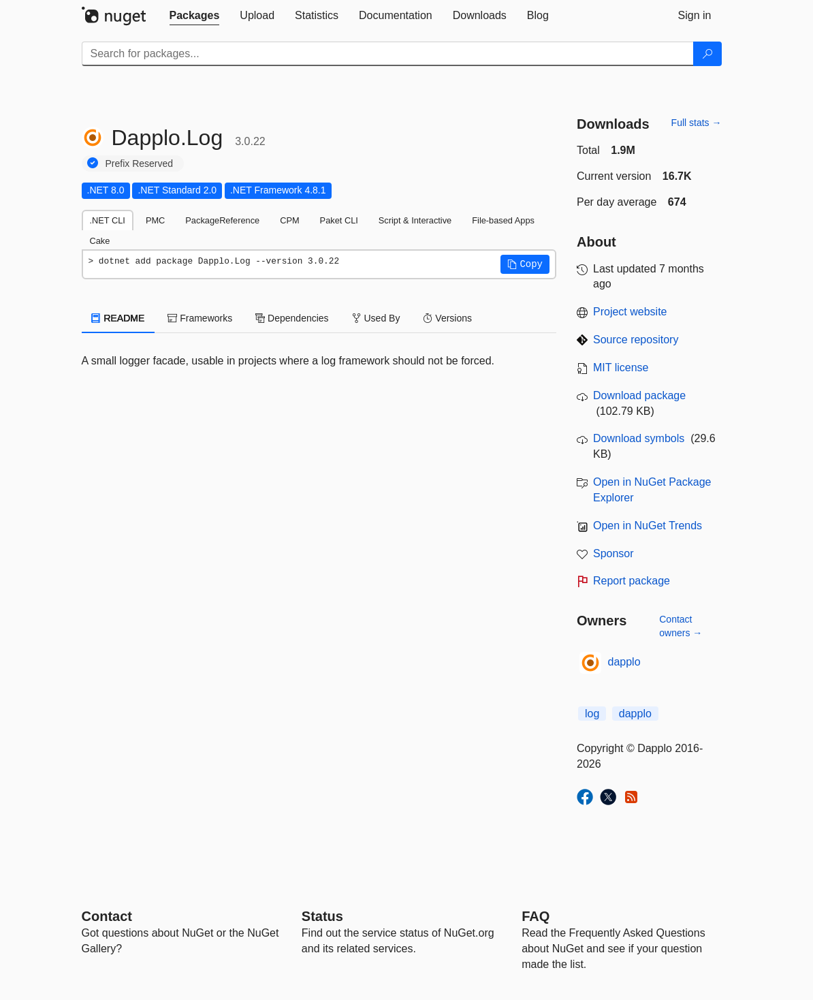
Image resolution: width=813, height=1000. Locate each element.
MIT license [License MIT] (621, 367)
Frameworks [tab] (200, 318)
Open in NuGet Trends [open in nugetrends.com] (647, 525)
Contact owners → (680, 626)
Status (322, 916)
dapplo (624, 662)
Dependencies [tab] (291, 318)
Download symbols (638, 438)
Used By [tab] (376, 318)
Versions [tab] (447, 318)
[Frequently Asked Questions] (535, 916)
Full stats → (696, 122)
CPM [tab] (289, 220)
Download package (639, 395)
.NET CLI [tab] (107, 220)
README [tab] (118, 318)
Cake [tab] (100, 241)
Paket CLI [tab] (339, 220)
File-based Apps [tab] (503, 220)
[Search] (707, 54)
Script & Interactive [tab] (415, 220)
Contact (107, 916)
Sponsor (613, 553)
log (592, 713)
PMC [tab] (155, 220)
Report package (631, 581)
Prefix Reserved (140, 163)
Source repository (635, 339)
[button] (524, 264)
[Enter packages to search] (388, 54)
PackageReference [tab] (222, 220)
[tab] (194, 16)
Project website (630, 311)
